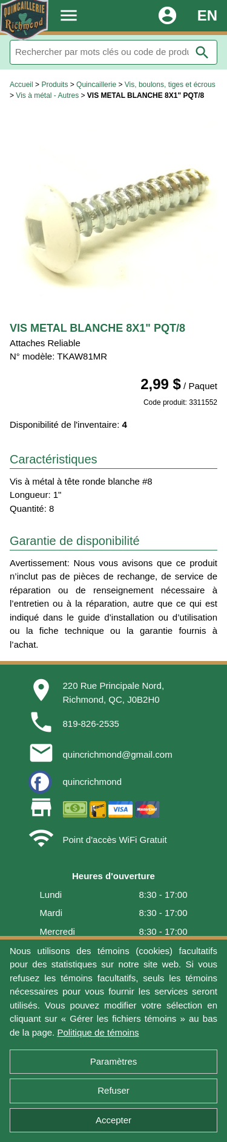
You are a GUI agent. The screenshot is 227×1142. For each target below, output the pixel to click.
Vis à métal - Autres (47, 95)
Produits (54, 84)
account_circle (167, 15)
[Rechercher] (113, 52)
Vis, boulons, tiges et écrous (170, 84)
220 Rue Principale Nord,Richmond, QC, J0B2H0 (114, 692)
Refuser (113, 1090)
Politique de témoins (98, 1032)
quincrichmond (92, 781)
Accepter (113, 1120)
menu (68, 15)
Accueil (21, 84)
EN (207, 15)
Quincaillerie (96, 84)
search (202, 52)
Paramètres (113, 1061)
